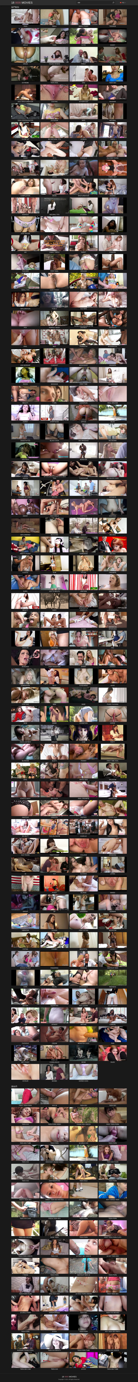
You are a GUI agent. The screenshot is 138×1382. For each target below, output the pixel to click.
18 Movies (22, 2)
